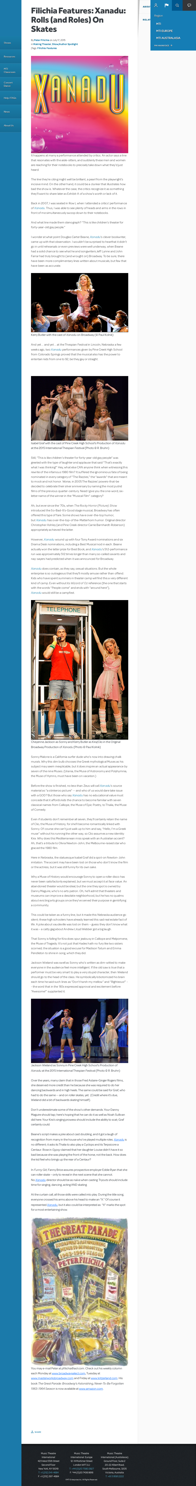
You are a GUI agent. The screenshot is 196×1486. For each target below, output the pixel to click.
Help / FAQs (10, 98)
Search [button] (177, 5)
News (7, 111)
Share (38, 1432)
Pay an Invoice (161, 45)
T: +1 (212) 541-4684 (48, 1472)
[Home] (10, 18)
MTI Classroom (9, 70)
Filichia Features (47, 48)
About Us (9, 125)
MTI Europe (164, 31)
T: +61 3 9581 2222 (114, 1476)
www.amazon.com (91, 1389)
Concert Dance (8, 84)
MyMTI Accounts (155, 5)
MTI (158, 24)
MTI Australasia (168, 38)
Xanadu (39, 208)
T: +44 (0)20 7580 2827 (81, 1468)
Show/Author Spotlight (65, 44)
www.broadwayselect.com (68, 1373)
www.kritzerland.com (104, 1378)
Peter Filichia (41, 40)
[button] (166, 5)
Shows (7, 42)
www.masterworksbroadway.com (52, 1378)
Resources (9, 56)
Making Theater (42, 44)
